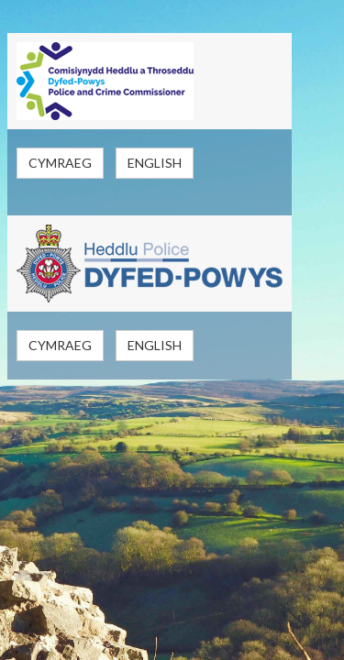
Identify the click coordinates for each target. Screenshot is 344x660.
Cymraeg (60, 162)
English (155, 162)
